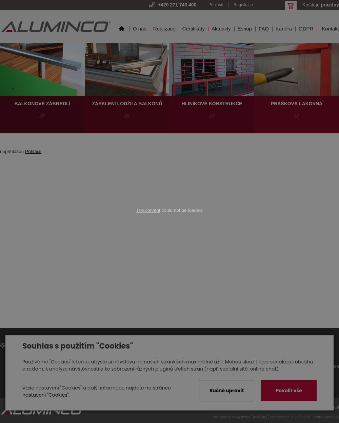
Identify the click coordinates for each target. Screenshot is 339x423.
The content (148, 210)
